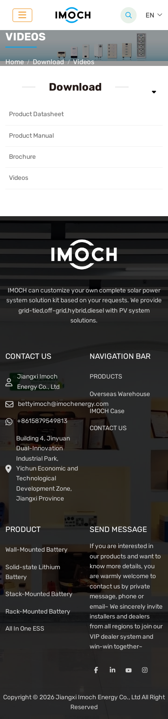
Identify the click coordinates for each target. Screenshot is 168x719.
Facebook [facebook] (96, 670)
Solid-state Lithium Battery (32, 572)
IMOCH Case (107, 411)
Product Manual (31, 135)
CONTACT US (108, 428)
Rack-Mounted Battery (37, 611)
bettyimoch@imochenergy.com (63, 404)
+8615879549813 (42, 421)
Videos (18, 178)
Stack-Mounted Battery (39, 594)
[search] (129, 15)
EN (150, 15)
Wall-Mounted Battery (36, 549)
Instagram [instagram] (144, 670)
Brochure (22, 157)
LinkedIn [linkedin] (112, 670)
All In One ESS (24, 628)
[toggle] (22, 15)
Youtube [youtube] (128, 670)
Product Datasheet (36, 114)
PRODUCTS (106, 376)
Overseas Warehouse (120, 394)
